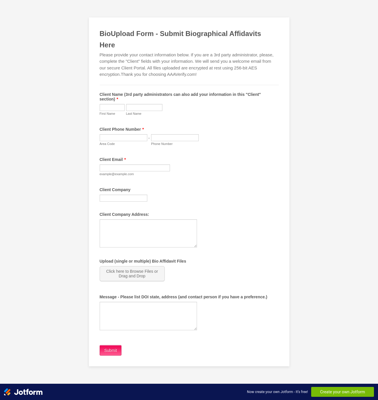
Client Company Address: (124, 214)
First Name (107, 113)
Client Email (113, 159)
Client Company (115, 189)
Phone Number (162, 144)
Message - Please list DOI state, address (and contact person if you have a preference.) (183, 297)
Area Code (107, 144)
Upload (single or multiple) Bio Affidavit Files (143, 261)
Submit (110, 350)
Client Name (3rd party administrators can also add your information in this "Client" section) (180, 96)
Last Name (133, 113)
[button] (132, 273)
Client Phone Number (122, 129)
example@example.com (117, 174)
